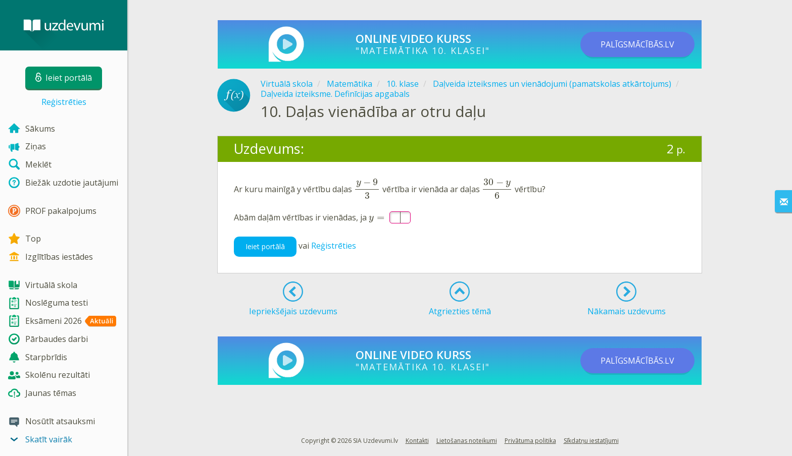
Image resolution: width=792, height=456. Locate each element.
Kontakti (417, 440)
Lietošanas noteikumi (466, 440)
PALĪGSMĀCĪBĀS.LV (637, 44)
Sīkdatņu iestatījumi (591, 440)
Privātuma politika (530, 440)
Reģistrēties (63, 102)
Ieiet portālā (265, 238)
